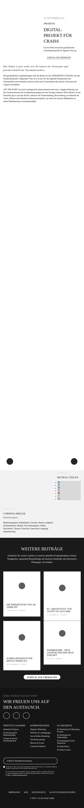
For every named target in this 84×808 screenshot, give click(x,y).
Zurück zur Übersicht (59, 57)
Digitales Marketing (38, 729)
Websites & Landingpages (40, 733)
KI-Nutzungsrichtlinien (62, 792)
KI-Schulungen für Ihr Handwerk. (66, 742)
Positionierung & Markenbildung (10, 734)
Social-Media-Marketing (40, 736)
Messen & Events (37, 743)
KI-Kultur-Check (64, 750)
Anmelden (54, 761)
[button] (59, 482)
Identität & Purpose (11, 729)
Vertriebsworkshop (37, 739)
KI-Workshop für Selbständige (64, 736)
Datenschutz (39, 792)
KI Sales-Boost (63, 746)
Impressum (14, 792)
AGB (8, 775)
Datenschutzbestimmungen (20, 775)
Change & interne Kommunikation (10, 739)
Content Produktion (38, 746)
